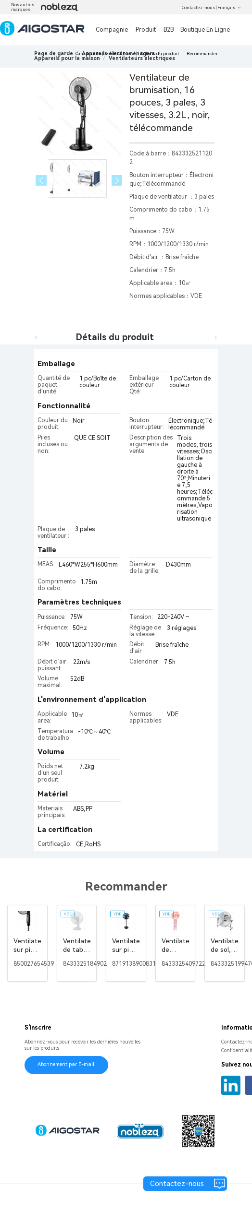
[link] (67, 58)
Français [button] (229, 7)
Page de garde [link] (53, 53)
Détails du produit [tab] (115, 337)
